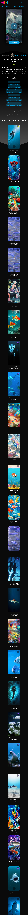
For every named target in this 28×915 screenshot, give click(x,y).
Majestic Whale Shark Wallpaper (14, 707)
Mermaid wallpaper (18, 6)
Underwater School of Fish (14, 553)
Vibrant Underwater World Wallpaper (14, 213)
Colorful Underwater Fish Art (14, 460)
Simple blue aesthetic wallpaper (14, 92)
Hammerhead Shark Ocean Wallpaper (14, 614)
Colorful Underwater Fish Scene (14, 522)
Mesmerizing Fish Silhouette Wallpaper (14, 584)
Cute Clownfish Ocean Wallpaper (14, 491)
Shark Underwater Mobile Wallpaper (14, 800)
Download (14, 43)
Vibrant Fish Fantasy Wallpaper (14, 645)
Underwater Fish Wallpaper (14, 676)
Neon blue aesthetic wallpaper (14, 105)
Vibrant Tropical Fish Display (14, 831)
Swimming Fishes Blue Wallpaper (14, 274)
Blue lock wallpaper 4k (14, 84)
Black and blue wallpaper (14, 97)
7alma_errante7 (18, 55)
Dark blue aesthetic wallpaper (14, 89)
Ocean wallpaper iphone (14, 82)
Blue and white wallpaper (14, 87)
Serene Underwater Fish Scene (14, 738)
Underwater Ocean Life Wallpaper (14, 398)
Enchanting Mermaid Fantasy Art (14, 305)
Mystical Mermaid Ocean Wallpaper (14, 151)
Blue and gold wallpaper (14, 95)
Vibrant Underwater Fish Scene (14, 244)
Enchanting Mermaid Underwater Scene (14, 182)
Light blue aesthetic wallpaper (14, 100)
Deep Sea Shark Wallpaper (14, 893)
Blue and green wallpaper (14, 102)
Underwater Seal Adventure (14, 769)
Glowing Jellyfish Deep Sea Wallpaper (14, 367)
